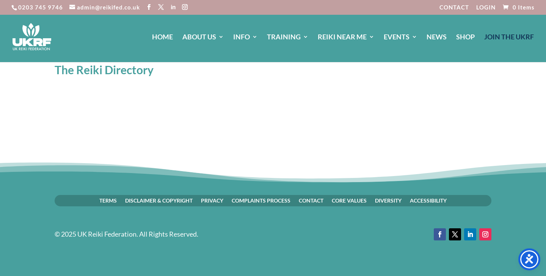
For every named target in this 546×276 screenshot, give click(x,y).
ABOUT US (199, 37)
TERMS (108, 200)
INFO (241, 37)
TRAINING (284, 37)
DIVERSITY (388, 200)
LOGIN (486, 8)
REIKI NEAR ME (342, 37)
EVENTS (397, 37)
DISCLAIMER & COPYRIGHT (159, 200)
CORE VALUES (349, 200)
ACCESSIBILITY (428, 200)
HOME (162, 37)
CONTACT (454, 8)
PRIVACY (212, 200)
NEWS (437, 37)
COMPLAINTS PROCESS (261, 200)
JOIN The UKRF (509, 37)
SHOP (465, 37)
